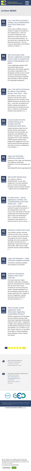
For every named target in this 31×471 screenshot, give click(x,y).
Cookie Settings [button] (6, 467)
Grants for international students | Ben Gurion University (16, 276)
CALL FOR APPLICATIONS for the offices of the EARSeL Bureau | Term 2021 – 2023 (19, 91)
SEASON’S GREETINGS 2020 (19, 230)
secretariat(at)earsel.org (14, 378)
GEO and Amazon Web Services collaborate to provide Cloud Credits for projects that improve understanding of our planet (19, 59)
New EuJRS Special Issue (17, 177)
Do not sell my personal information (10, 464)
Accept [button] (14, 467)
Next (24, 348)
